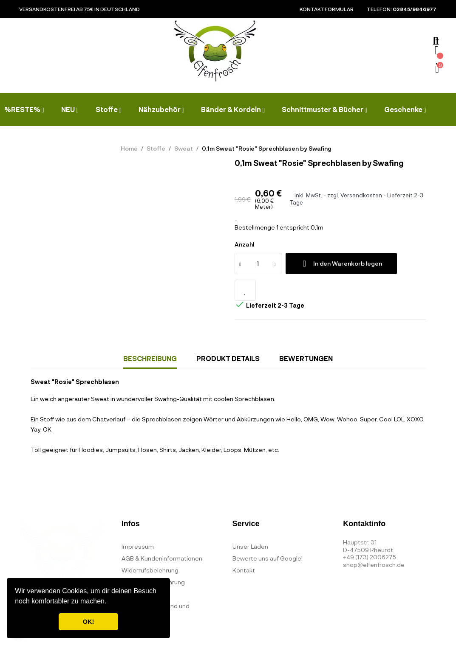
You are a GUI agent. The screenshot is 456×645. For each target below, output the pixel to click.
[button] (109, 602)
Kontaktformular (327, 9)
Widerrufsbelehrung (150, 570)
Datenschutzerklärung (153, 582)
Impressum (138, 546)
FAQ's (130, 593)
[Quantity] (258, 263)
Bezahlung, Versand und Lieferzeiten (156, 611)
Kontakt (243, 570)
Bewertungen (306, 358)
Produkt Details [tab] (228, 358)
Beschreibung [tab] (150, 358)
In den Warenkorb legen (341, 263)
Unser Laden (250, 546)
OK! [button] (88, 621)
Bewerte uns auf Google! (267, 558)
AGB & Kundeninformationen (162, 558)
